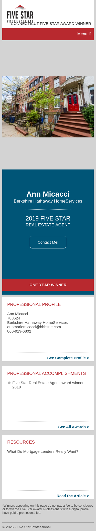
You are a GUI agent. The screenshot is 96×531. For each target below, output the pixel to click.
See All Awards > (73, 427)
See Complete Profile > (68, 358)
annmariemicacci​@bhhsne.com (34, 327)
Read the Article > (73, 496)
